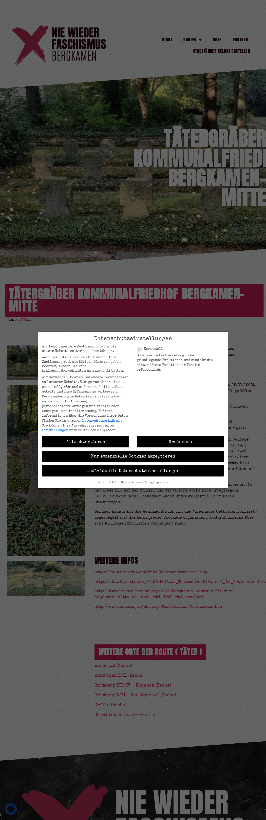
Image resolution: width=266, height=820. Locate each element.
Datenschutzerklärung (102, 420)
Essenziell (151, 349)
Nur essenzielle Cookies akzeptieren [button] (133, 456)
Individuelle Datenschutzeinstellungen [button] (133, 471)
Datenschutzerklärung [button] (136, 482)
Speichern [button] (180, 441)
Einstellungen (55, 430)
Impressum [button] (161, 482)
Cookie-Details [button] (108, 482)
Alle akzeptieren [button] (85, 441)
